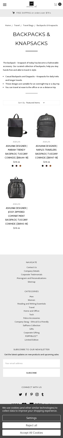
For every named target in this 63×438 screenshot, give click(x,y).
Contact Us (32, 267)
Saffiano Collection (31, 325)
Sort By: (21, 103)
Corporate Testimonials (31, 274)
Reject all (31, 425)
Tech (31, 314)
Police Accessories (31, 318)
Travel (31, 307)
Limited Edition (31, 339)
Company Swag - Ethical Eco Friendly (32, 321)
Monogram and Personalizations (31, 278)
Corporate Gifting (31, 332)
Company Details (31, 271)
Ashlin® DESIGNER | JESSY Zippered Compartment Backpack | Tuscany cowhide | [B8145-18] (16, 216)
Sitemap (31, 282)
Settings (31, 418)
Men (32, 296)
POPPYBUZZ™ (31, 336)
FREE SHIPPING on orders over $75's (31, 13)
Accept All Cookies (31, 432)
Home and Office (31, 311)
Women (31, 300)
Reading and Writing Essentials (31, 303)
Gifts (31, 329)
